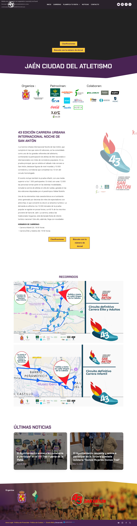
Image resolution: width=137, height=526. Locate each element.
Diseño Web (50, 522)
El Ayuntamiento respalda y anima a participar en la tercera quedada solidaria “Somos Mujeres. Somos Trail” (96, 457)
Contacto (95, 4)
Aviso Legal (9, 522)
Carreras (57, 4)
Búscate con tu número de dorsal (68, 50)
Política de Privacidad (21, 522)
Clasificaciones (68, 44)
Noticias (85, 4)
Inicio (49, 4)
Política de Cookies (36, 522)
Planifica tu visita (70, 4)
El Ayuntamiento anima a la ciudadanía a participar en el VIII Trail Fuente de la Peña (40, 457)
